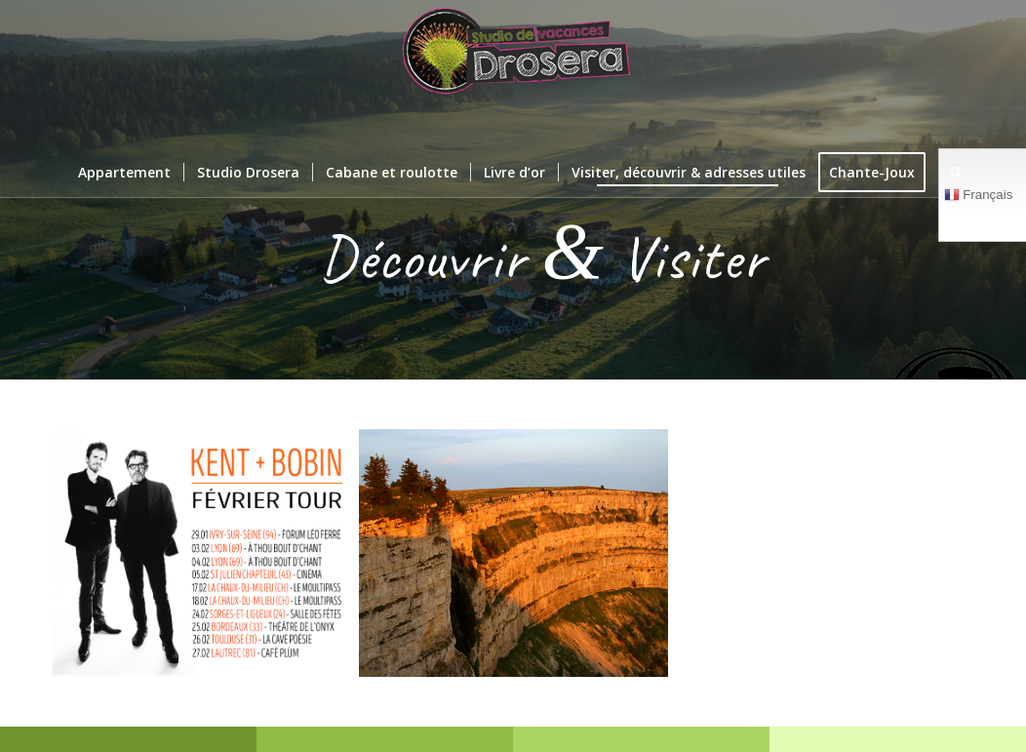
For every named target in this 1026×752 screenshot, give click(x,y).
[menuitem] (124, 172)
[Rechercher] (950, 172)
